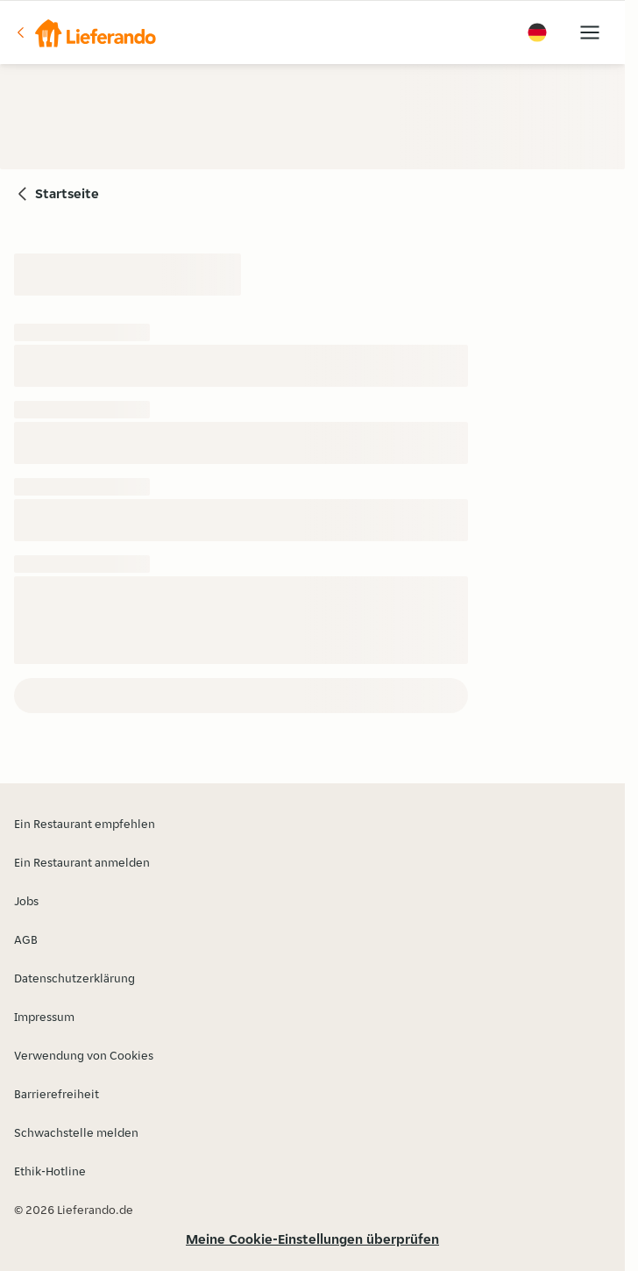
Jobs (26, 901)
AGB (26, 939)
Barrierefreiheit (56, 1094)
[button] (85, 32)
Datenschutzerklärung (74, 978)
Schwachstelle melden (76, 1132)
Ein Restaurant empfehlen (84, 824)
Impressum (44, 1017)
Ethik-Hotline (50, 1171)
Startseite (67, 193)
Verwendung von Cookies (83, 1055)
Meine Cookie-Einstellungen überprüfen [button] (312, 1239)
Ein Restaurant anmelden (82, 862)
